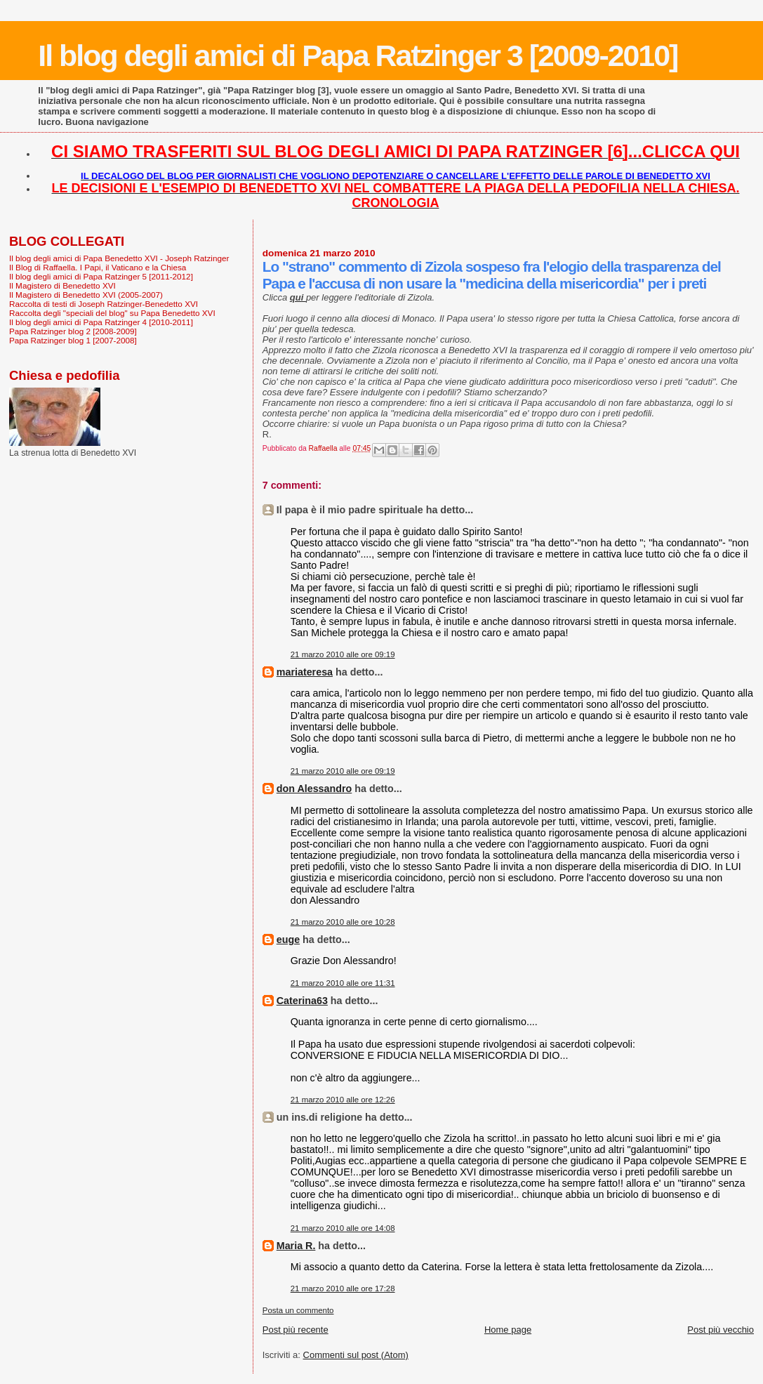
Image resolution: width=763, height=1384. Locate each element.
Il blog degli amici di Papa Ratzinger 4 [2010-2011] (101, 322)
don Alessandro (314, 788)
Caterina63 (302, 1000)
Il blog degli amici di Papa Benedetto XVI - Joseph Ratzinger (119, 258)
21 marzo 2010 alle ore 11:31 (343, 983)
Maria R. (296, 1245)
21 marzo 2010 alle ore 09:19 (343, 654)
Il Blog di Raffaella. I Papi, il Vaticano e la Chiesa (97, 267)
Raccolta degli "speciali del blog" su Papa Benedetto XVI (112, 312)
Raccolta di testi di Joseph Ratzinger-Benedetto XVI (103, 303)
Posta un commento (298, 1310)
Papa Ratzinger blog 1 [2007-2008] (73, 340)
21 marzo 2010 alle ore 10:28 (343, 922)
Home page (507, 1329)
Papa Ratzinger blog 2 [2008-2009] (73, 331)
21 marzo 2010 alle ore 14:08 (343, 1228)
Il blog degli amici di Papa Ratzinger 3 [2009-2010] (357, 55)
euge (288, 939)
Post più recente (296, 1329)
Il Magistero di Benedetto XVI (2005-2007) (86, 294)
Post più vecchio (720, 1329)
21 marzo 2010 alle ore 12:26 (343, 1099)
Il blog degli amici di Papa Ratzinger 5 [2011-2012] (101, 276)
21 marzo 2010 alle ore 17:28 (343, 1288)
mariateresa (305, 672)
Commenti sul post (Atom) (356, 1355)
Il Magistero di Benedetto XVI (62, 285)
